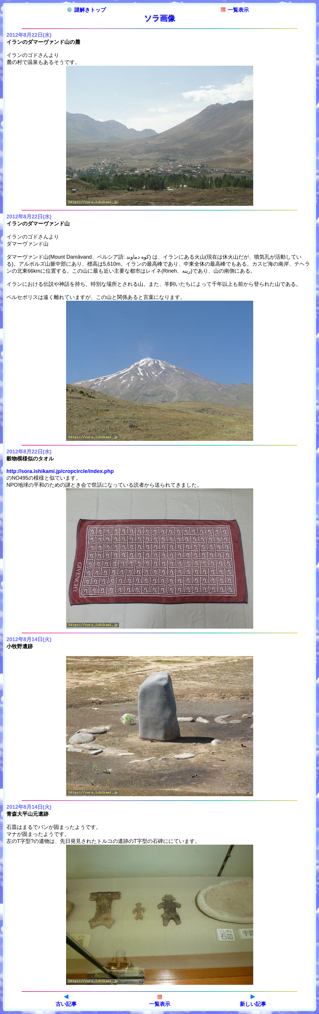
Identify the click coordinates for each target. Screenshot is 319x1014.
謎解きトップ (86, 10)
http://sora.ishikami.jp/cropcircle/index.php (60, 471)
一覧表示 (235, 10)
